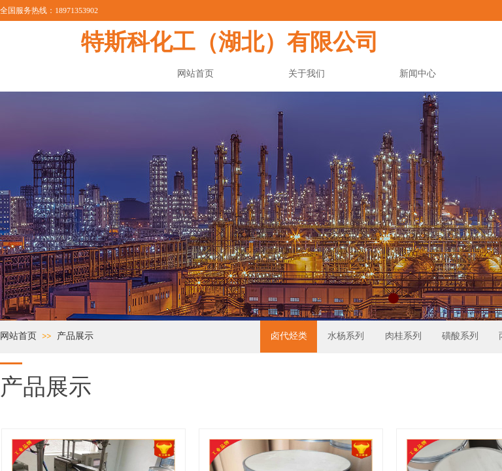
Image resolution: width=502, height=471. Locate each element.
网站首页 (18, 335)
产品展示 (75, 335)
